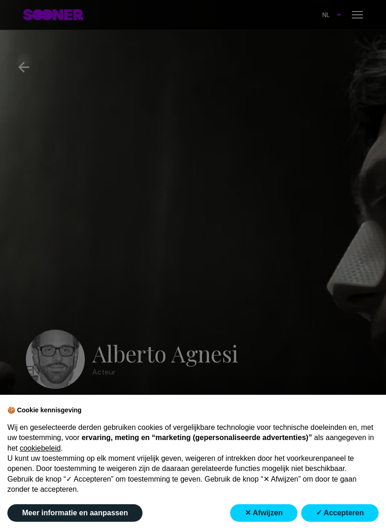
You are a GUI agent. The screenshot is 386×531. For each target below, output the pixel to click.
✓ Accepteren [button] (340, 513)
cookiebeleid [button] (40, 448)
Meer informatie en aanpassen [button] (75, 513)
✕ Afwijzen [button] (264, 513)
